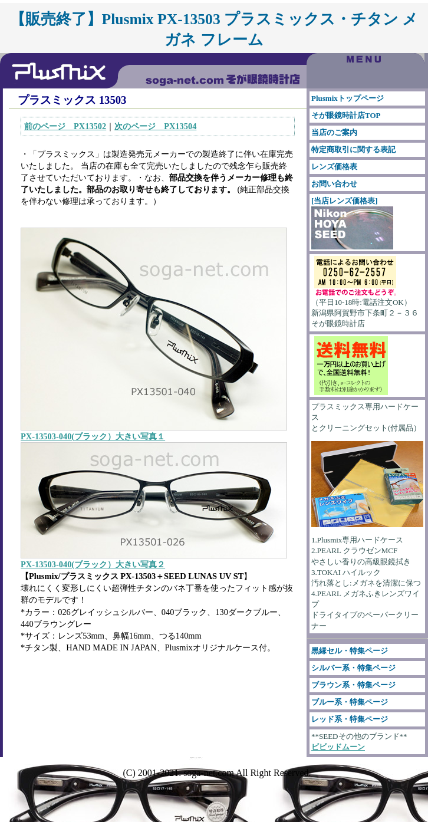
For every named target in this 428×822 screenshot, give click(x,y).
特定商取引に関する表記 (353, 149)
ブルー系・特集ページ (349, 702)
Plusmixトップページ (347, 98)
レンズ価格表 (334, 166)
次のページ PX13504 (155, 126)
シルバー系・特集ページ (353, 667)
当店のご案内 (334, 132)
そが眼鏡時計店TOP (346, 115)
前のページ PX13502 (65, 126)
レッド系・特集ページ (349, 719)
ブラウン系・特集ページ (353, 684)
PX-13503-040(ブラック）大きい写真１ (93, 436)
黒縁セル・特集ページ (349, 650)
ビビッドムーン (338, 746)
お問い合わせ (334, 183)
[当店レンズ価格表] (352, 222)
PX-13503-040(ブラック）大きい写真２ (93, 564)
